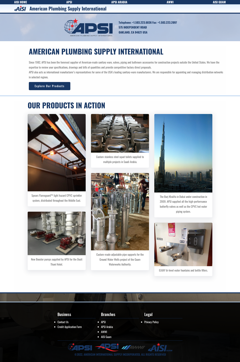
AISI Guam (106, 337)
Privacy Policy (151, 322)
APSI (103, 322)
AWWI (104, 332)
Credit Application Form (70, 327)
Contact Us (63, 322)
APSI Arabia (107, 327)
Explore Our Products (49, 86)
